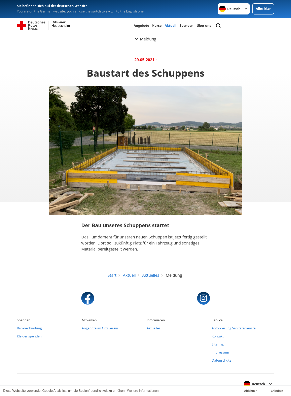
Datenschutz (221, 360)
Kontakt (218, 336)
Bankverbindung (29, 328)
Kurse (156, 25)
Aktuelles (153, 328)
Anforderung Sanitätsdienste (234, 328)
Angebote (141, 25)
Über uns (204, 25)
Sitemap (218, 344)
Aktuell (170, 25)
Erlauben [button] (277, 390)
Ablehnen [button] (250, 390)
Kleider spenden (29, 336)
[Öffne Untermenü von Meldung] (145, 39)
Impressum (220, 352)
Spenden (186, 25)
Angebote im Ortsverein (100, 328)
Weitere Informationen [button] (143, 390)
